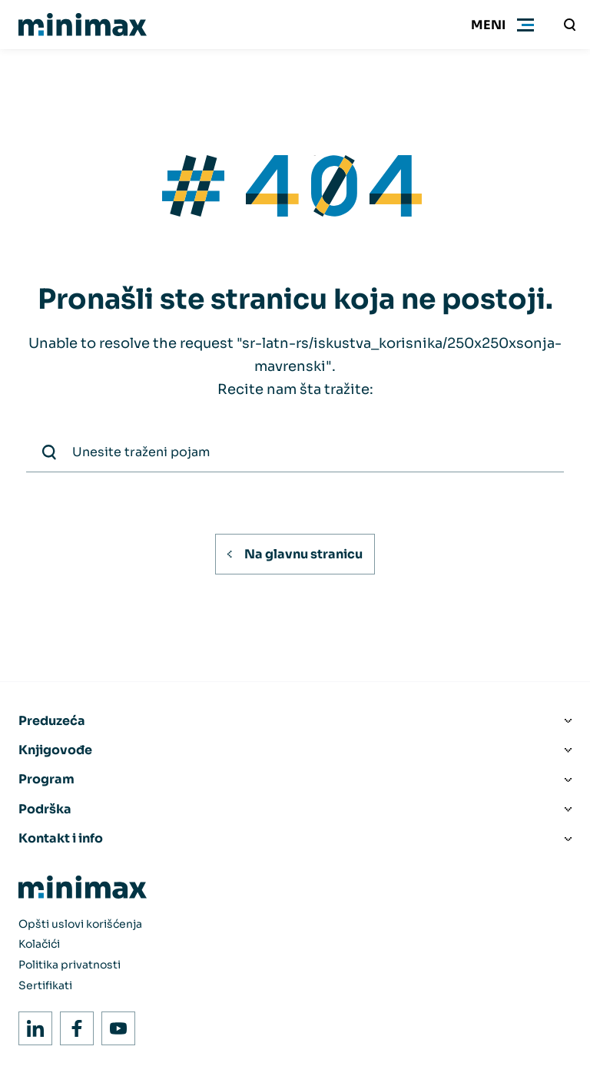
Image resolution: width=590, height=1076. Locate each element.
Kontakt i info (60, 838)
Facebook (72, 1024)
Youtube (114, 1024)
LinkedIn (31, 1024)
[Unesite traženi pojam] (570, 24)
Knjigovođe (55, 750)
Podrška (44, 809)
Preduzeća (51, 721)
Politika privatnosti (69, 965)
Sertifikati (45, 985)
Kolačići (39, 944)
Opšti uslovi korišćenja (80, 924)
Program (46, 779)
